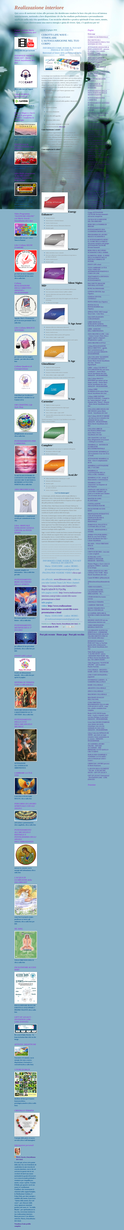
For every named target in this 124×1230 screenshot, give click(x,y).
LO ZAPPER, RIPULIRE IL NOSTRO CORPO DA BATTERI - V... (99, 615)
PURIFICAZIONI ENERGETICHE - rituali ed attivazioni (97, 67)
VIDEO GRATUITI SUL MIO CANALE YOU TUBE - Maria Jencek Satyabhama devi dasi (98, 573)
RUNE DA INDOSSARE (96, 288)
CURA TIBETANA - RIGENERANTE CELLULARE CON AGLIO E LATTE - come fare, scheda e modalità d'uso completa (98, 706)
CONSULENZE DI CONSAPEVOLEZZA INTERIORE (95, 86)
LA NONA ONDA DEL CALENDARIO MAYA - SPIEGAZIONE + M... (96, 592)
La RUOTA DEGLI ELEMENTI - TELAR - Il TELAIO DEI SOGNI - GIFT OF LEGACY (98, 770)
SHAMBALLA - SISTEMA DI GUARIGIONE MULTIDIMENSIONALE (98, 446)
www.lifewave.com (62, 579)
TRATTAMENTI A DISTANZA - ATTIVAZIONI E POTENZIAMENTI (98, 278)
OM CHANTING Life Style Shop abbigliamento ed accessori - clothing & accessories (98, 439)
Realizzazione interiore (39, 7)
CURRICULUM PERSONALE (98, 37)
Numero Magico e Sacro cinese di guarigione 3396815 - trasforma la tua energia (99, 566)
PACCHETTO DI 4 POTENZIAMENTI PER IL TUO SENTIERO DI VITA (99, 42)
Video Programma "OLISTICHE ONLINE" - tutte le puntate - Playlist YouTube (98, 665)
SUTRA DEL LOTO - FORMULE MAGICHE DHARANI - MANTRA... (96, 559)
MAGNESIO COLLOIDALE (97, 694)
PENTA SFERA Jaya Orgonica (98, 302)
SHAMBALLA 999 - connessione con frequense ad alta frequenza (97, 484)
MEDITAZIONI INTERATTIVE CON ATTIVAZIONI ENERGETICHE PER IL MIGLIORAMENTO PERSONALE (98, 517)
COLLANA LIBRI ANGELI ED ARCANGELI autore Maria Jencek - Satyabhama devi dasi (98, 411)
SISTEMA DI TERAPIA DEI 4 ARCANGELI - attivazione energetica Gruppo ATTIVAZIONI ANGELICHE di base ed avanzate (98, 117)
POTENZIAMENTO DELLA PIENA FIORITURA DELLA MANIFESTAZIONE (97, 93)
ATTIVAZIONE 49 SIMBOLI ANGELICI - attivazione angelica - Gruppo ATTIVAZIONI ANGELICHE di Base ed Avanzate (99, 166)
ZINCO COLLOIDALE (95, 691)
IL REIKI (91, 549)
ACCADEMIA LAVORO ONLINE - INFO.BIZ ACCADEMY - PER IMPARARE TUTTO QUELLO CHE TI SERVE (98, 747)
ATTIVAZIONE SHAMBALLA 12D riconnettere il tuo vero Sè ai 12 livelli (98, 453)
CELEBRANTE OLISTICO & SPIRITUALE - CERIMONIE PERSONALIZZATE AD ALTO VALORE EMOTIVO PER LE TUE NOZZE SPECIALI (98, 634)
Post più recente (47, 634)
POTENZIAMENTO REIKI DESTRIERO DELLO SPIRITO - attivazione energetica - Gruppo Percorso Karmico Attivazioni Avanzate (98, 177)
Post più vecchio (76, 634)
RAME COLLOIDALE (95, 685)
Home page (61, 634)
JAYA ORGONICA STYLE (97, 343)
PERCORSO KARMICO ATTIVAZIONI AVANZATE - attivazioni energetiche (97, 60)
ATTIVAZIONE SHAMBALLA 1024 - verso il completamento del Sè (98, 460)
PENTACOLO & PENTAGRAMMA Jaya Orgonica (95, 307)
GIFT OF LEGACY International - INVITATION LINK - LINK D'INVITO (98, 777)
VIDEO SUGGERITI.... (95, 587)
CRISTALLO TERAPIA (96, 602)
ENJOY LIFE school (94, 264)
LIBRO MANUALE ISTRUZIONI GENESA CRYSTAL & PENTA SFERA (97, 324)
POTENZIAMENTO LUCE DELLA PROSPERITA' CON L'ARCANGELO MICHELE (97, 126)
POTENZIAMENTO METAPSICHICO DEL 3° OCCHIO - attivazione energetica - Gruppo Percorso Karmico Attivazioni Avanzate (98, 205)
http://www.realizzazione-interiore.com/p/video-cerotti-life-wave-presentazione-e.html (62, 595)
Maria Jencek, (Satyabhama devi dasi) (25, 1158)
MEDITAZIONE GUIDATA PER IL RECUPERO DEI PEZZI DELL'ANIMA (98, 74)
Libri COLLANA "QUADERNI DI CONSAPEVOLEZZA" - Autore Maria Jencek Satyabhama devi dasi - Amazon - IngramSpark (99, 360)
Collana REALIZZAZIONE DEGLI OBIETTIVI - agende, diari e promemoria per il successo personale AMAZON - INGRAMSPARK (98, 350)
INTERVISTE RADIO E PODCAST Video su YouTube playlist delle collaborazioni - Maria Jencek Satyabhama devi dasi (98, 645)
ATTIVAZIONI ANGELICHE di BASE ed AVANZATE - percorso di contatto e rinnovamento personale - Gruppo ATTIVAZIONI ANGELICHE (98, 51)
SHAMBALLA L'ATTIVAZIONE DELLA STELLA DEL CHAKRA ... (97, 472)
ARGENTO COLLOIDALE (97, 688)
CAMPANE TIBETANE (96, 605)
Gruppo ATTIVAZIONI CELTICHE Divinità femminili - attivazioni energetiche (98, 214)
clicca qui (62, 127)
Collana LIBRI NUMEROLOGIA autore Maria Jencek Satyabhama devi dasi (98, 391)
